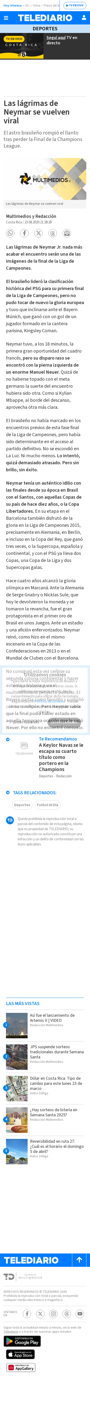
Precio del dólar (55, 6)
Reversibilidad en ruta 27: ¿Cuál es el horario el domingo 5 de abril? (54, 1176)
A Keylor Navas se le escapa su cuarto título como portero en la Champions (60, 782)
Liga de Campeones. (28, 265)
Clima (37, 6)
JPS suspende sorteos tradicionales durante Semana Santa (51, 1082)
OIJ (27, 6)
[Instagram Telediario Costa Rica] (53, 1348)
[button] (10, 230)
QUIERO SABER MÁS (26, 712)
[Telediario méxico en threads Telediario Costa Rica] (66, 1348)
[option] (45, 183)
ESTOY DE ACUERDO (64, 712)
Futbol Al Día (47, 830)
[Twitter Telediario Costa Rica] (40, 1348)
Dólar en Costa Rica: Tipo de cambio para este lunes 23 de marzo (55, 1113)
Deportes (45, 29)
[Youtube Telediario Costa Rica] (80, 1348)
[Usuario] (84, 17)
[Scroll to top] (79, 1290)
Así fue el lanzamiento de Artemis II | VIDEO (54, 1048)
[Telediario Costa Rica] (45, 17)
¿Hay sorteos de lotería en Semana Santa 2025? (55, 1143)
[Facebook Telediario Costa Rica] (27, 1348)
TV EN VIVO (72, 5)
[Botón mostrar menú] (6, 18)
